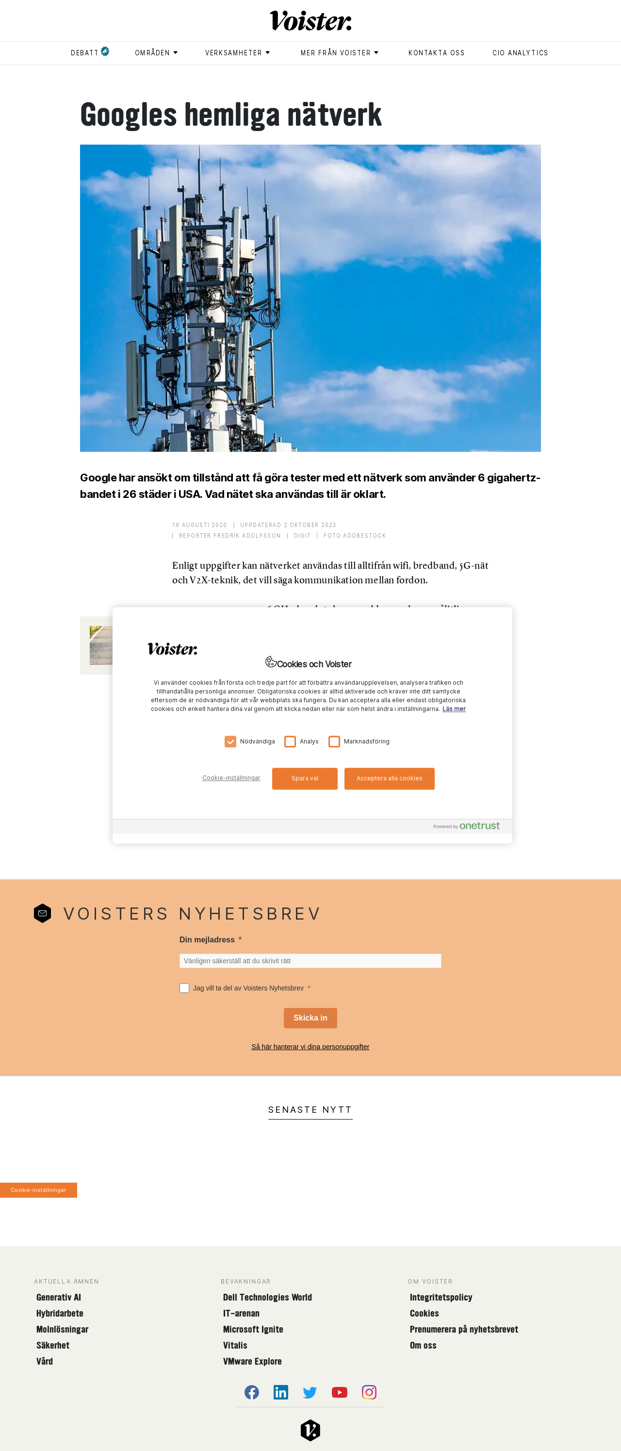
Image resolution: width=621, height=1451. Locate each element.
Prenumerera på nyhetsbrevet (464, 1329)
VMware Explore (252, 1361)
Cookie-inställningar (38, 1190)
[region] (312, 725)
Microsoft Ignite (253, 1329)
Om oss (423, 1345)
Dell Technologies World (267, 1297)
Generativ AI (58, 1297)
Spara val (305, 778)
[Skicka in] (310, 1018)
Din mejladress (207, 940)
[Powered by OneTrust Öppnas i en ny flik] (470, 828)
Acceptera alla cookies (390, 778)
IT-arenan (241, 1313)
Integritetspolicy (441, 1297)
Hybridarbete (59, 1313)
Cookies (424, 1313)
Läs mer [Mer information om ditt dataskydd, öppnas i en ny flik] (454, 709)
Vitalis (235, 1345)
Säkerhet (52, 1345)
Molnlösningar (62, 1329)
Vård (44, 1361)
